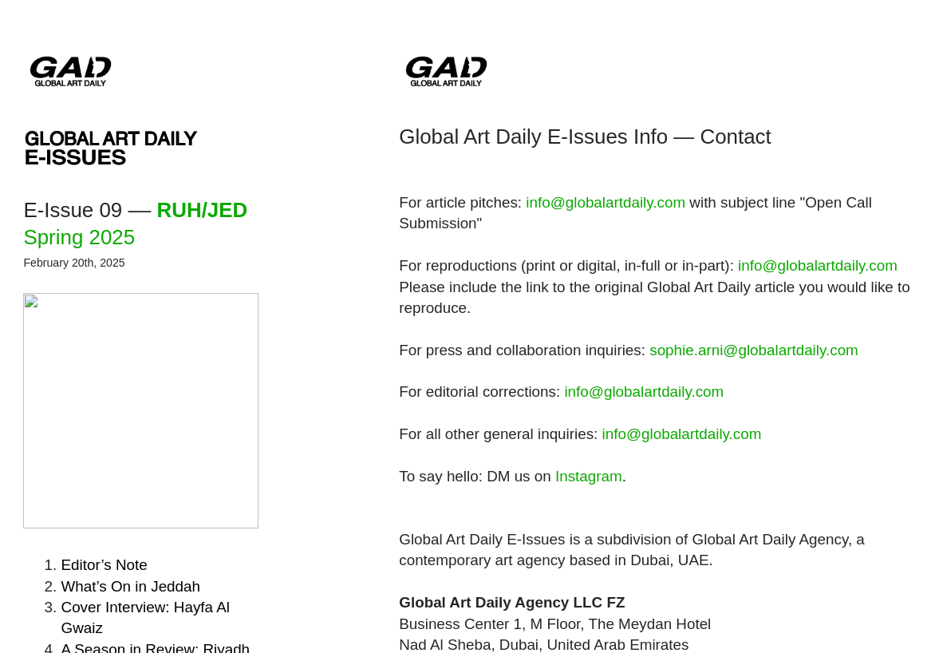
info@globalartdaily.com (605, 202)
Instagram (588, 476)
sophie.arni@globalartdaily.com (753, 350)
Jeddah (130, 586)
